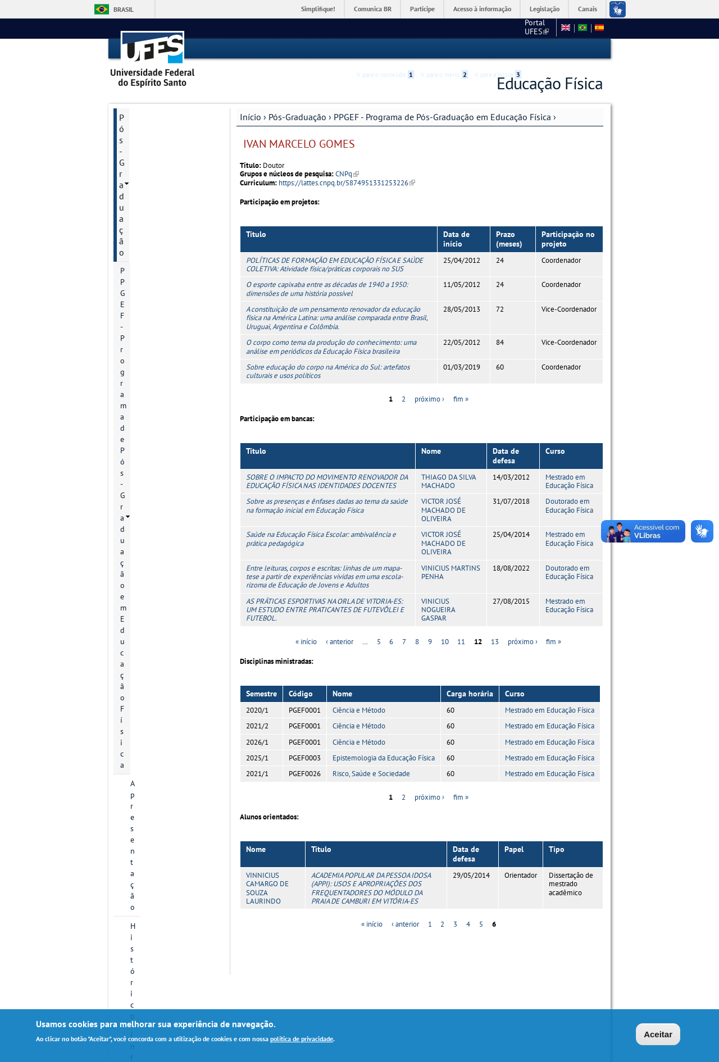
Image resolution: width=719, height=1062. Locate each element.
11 (461, 641)
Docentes (146, 340)
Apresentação (153, 176)
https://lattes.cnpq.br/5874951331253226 (347, 182)
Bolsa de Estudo (158, 321)
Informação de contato (169, 214)
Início (250, 116)
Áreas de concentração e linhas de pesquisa (171, 258)
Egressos (145, 409)
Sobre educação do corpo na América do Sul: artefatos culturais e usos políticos (327, 371)
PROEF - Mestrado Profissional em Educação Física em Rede (164, 595)
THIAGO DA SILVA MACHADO (448, 481)
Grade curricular (157, 428)
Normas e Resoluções (160, 743)
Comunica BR (373, 8)
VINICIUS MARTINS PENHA (450, 572)
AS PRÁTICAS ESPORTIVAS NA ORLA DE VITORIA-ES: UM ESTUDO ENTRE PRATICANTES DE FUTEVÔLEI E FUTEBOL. (325, 609)
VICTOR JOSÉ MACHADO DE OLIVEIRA (443, 509)
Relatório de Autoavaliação (154, 384)
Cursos (141, 234)
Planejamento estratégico (154, 529)
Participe (422, 8)
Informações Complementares (149, 669)
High (549, 49)
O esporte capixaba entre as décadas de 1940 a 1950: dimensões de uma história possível (327, 289)
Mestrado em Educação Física (569, 481)
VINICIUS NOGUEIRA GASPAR (438, 609)
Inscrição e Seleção (162, 302)
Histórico (145, 195)
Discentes (146, 466)
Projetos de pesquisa (166, 283)
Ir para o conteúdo (385, 49)
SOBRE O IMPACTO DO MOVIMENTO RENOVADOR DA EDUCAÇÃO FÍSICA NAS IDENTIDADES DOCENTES (326, 481)
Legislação (544, 8)
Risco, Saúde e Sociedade (371, 773)
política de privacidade (301, 1038)
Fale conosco (530, 28)
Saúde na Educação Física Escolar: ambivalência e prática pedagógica (321, 539)
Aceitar (658, 1034)
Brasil (123, 9)
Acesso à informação (482, 8)
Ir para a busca (498, 49)
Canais (587, 8)
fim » (460, 398)
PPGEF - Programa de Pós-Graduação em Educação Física (442, 116)
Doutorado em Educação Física (569, 505)
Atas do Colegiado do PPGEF (167, 559)
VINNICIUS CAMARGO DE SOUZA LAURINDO (267, 887)
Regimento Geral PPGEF (171, 359)
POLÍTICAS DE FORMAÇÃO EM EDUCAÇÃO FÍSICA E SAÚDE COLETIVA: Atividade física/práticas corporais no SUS (334, 264)
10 (445, 641)
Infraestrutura (154, 504)
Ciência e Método (359, 709)
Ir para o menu (444, 49)
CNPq (347, 174)
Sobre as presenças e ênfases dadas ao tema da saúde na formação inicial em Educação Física (327, 505)
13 (495, 641)
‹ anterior (339, 641)
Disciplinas (148, 447)
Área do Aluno (146, 724)
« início (306, 641)
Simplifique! (318, 8)
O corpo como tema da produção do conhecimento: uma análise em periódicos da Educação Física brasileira (331, 346)
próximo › (429, 398)
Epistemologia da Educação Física (384, 757)
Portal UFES (477, 28)
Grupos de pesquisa (164, 485)
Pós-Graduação (297, 116)
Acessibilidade (535, 49)
